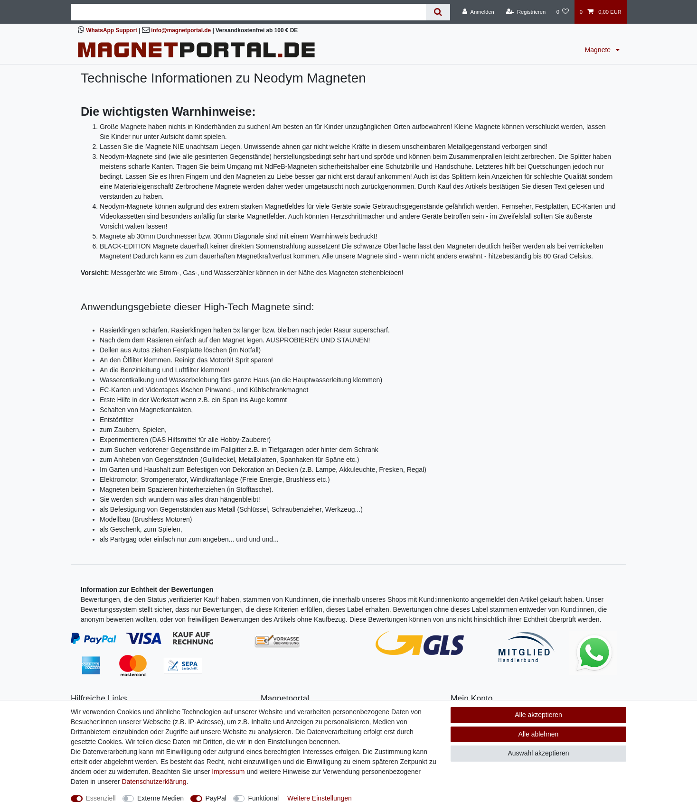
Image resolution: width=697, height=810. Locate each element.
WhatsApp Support (111, 30)
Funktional (263, 798)
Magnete (598, 50)
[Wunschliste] (562, 12)
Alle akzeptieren (538, 714)
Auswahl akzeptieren (538, 753)
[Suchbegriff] (248, 12)
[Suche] (438, 12)
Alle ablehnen (538, 734)
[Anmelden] (478, 12)
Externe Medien (160, 798)
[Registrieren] (526, 12)
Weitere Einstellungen (319, 798)
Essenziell (101, 798)
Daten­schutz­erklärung (154, 781)
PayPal (216, 798)
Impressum (228, 771)
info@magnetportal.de (181, 30)
